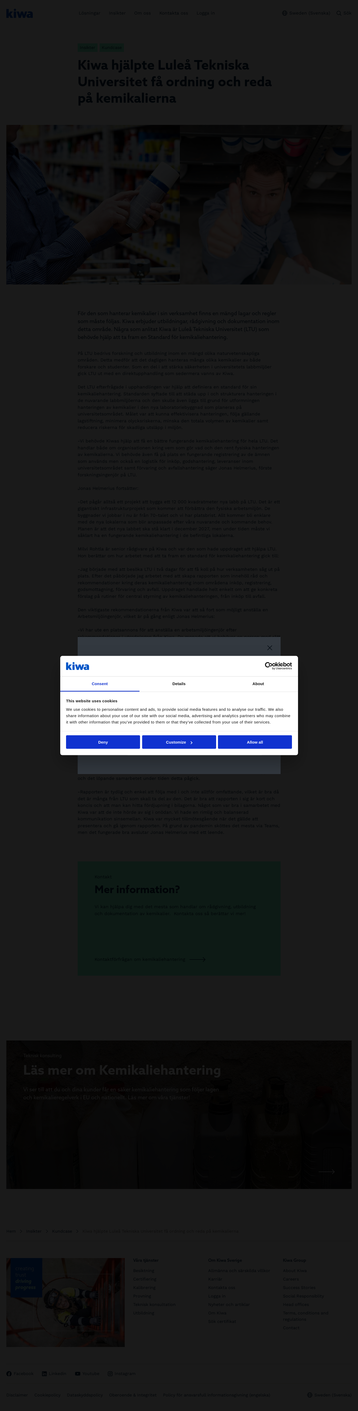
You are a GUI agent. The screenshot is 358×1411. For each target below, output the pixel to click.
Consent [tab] (100, 683)
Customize (179, 742)
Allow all (255, 742)
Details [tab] (179, 683)
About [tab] (258, 683)
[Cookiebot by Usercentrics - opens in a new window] (269, 666)
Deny (103, 742)
